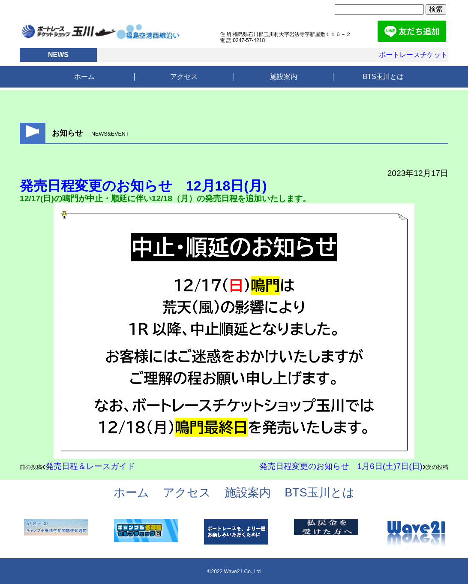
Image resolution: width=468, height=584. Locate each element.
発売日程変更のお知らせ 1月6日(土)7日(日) (341, 466)
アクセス (184, 76)
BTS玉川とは (383, 76)
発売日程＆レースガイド (90, 466)
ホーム (84, 76)
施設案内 (283, 76)
